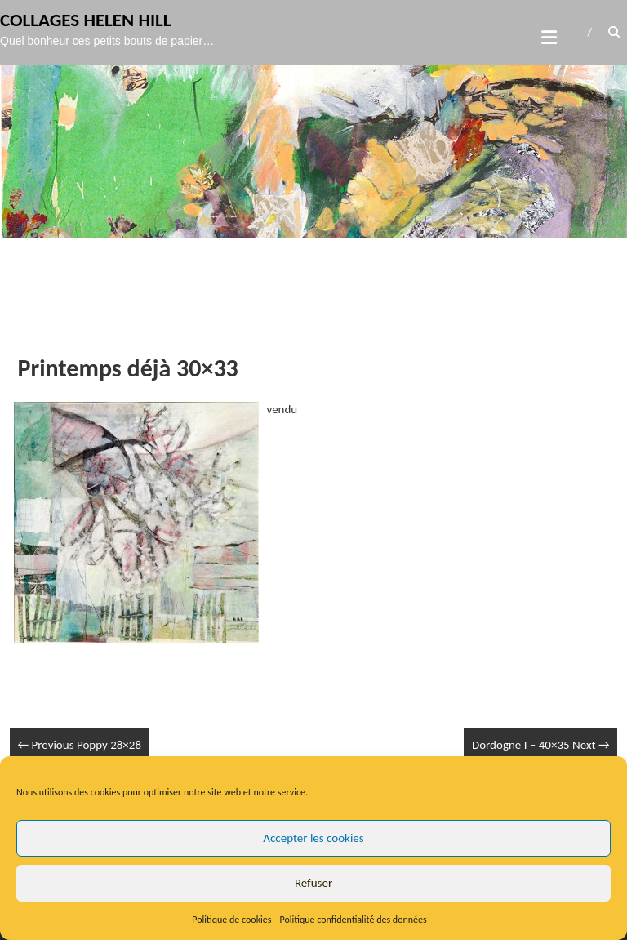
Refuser (313, 882)
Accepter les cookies (313, 838)
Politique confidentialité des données (353, 919)
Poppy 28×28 (80, 744)
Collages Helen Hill (85, 19)
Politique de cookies (231, 919)
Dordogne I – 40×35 (541, 744)
